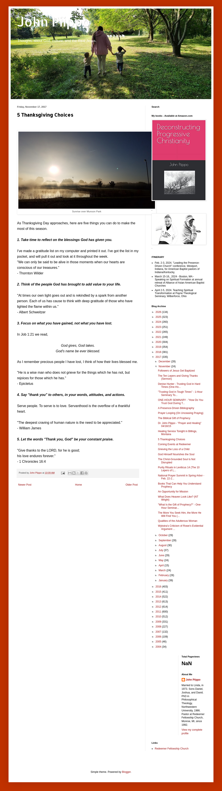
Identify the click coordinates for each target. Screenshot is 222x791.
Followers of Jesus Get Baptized (176, 370)
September (165, 540)
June (162, 555)
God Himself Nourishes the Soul (176, 454)
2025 (159, 316)
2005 (159, 641)
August (163, 545)
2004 (159, 646)
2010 (159, 616)
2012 (159, 606)
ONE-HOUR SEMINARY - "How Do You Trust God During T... (180, 401)
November (165, 366)
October (163, 535)
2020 (159, 341)
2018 (159, 352)
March (162, 570)
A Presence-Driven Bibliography (176, 408)
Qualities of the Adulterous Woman (177, 520)
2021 (159, 337)
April (161, 565)
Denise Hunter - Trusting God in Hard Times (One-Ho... (179, 385)
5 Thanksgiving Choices (171, 439)
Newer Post (24, 484)
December (165, 361)
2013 (159, 601)
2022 (159, 331)
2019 (159, 346)
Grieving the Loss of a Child (173, 449)
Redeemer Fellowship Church (171, 748)
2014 (159, 596)
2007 (159, 631)
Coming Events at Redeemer (174, 444)
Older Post (132, 484)
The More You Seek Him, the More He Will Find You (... (179, 514)
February (164, 575)
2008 (159, 626)
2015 (159, 591)
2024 (159, 321)
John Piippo (53, 21)
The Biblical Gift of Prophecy (174, 418)
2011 (159, 611)
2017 (159, 356)
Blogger (126, 771)
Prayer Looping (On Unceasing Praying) (180, 413)
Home (78, 484)
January (163, 580)
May (161, 560)
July (161, 550)
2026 (159, 312)
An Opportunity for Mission (173, 491)
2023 (159, 327)
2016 (159, 586)
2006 (159, 636)
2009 (159, 621)
